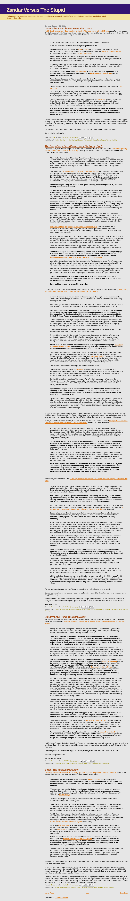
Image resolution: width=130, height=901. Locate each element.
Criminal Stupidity (60, 140)
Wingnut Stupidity (112, 140)
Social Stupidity (92, 763)
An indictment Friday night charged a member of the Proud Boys (73, 227)
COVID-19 (61, 829)
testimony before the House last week (65, 428)
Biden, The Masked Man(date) (61, 769)
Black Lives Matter (60, 763)
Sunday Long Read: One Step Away (65, 616)
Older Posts (124, 893)
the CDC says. (64, 795)
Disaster (57, 887)
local (87, 49)
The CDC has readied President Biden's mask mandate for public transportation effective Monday (80, 772)
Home (87, 893)
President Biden (75, 887)
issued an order (94, 779)
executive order (64, 825)
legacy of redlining (109, 661)
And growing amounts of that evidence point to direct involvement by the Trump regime (86, 290)
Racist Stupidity (82, 763)
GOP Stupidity (70, 140)
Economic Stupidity (71, 763)
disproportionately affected (101, 667)
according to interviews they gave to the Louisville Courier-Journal (76, 257)
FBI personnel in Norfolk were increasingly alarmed (80, 171)
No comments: (74, 137)
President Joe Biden (84, 53)
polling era (101, 99)
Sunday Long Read (103, 763)
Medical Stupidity (65, 887)
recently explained (107, 732)
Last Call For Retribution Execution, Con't (68, 28)
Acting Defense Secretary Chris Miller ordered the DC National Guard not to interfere (86, 422)
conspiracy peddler (97, 356)
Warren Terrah (118, 609)
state (80, 49)
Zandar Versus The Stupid (35, 10)
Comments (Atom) (61, 898)
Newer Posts (49, 893)
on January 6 (81, 71)
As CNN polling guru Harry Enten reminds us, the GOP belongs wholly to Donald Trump (77, 31)
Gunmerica (78, 609)
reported (80, 369)
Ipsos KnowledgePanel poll (101, 73)
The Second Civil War (90, 140)
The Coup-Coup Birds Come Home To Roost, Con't (73, 146)
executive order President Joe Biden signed (66, 822)
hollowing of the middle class (95, 720)
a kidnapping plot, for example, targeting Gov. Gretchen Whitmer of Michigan (86, 508)
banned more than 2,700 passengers (77, 839)
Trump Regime (101, 140)
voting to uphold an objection (112, 51)
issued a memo (110, 441)
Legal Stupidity (79, 140)
